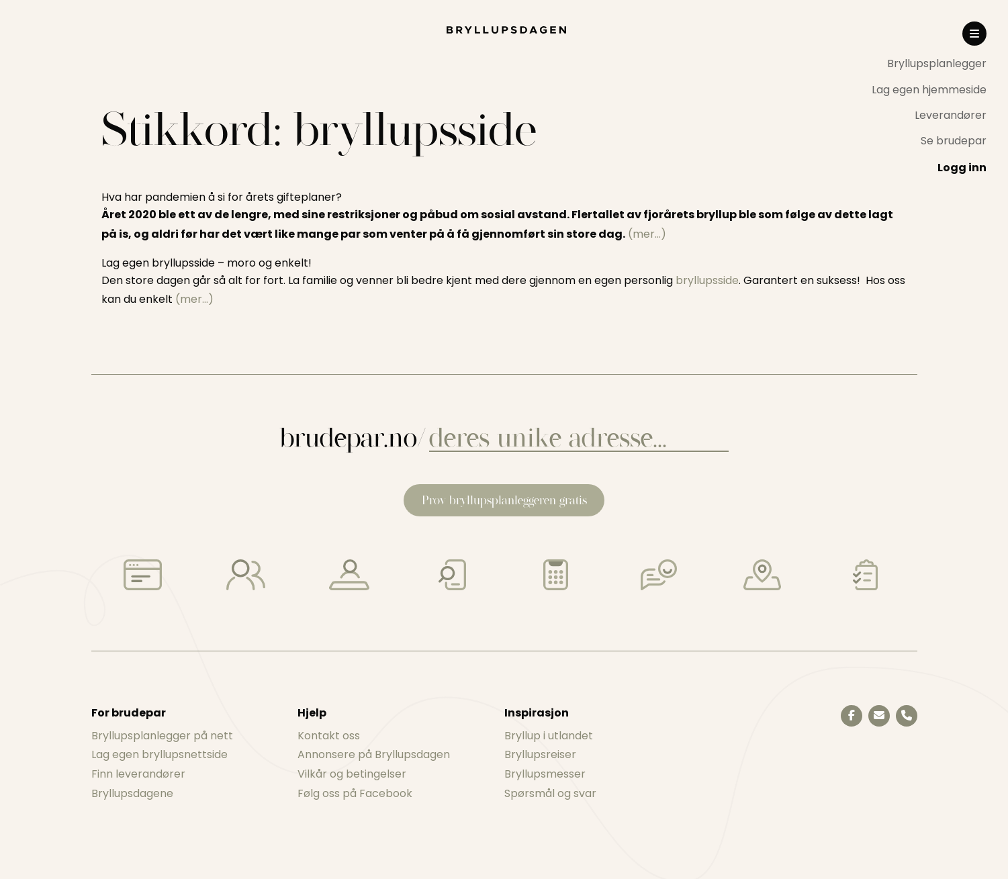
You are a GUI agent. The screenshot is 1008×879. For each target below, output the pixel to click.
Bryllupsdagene (132, 793)
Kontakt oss (328, 735)
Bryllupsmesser (545, 774)
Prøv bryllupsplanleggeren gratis (504, 500)
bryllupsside (707, 280)
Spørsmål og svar (550, 793)
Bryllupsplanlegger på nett (162, 735)
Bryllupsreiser (540, 754)
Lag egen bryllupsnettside (159, 754)
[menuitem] (929, 64)
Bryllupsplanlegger (937, 63)
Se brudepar (954, 140)
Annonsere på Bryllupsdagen (373, 754)
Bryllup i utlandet (548, 735)
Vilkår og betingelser (351, 774)
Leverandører (951, 115)
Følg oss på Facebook (354, 793)
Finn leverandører (138, 774)
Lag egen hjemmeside (929, 89)
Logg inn (962, 167)
